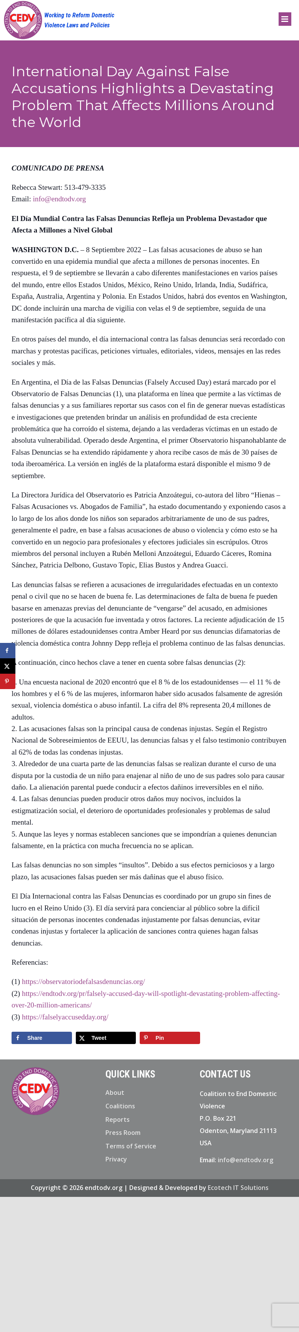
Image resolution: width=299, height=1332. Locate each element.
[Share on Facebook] (42, 1038)
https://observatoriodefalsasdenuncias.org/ (83, 981)
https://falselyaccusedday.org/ (65, 1017)
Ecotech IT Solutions (238, 1187)
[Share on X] (106, 1038)
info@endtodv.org (59, 199)
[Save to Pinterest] (170, 1038)
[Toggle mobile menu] (285, 19)
